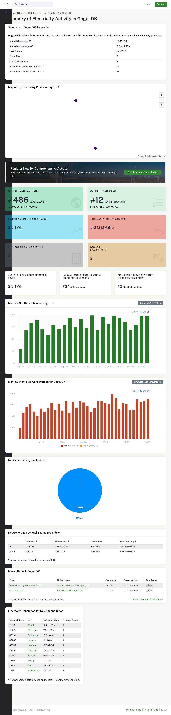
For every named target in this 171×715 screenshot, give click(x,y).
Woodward (43, 674)
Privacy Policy (133, 709)
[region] (6, 355)
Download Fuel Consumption (147, 385)
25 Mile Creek (28, 594)
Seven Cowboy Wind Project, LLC (37, 589)
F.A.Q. (164, 709)
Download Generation (150, 306)
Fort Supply (44, 638)
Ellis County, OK (62, 13)
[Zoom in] (161, 98)
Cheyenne (43, 633)
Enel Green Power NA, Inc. (78, 594)
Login (147, 4)
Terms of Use (151, 709)
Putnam (42, 659)
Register (161, 4)
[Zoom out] (161, 103)
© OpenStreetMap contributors (151, 159)
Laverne (42, 648)
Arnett (41, 628)
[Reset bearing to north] (161, 108)
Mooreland (43, 654)
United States (29, 13)
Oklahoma (45, 13)
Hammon (42, 643)
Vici (40, 669)
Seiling (41, 664)
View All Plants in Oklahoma (148, 603)
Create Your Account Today (142, 175)
